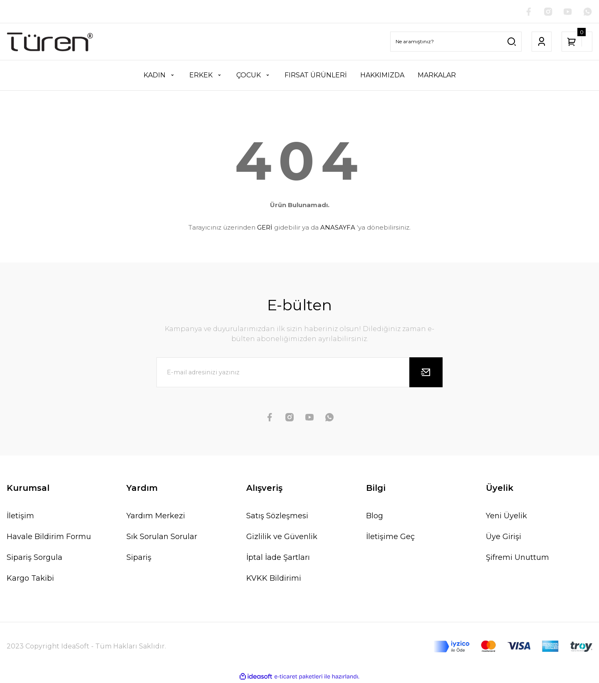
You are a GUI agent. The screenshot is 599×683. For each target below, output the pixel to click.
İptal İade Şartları (278, 557)
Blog (374, 515)
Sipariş (138, 557)
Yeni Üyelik (506, 515)
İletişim (20, 515)
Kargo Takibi (30, 578)
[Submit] (426, 372)
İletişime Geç (390, 536)
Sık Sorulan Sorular (161, 536)
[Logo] (50, 42)
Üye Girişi (503, 536)
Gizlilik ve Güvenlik (281, 536)
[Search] (456, 42)
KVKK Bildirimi (273, 578)
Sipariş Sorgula (34, 557)
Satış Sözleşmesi (277, 515)
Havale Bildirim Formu (49, 536)
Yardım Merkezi (155, 515)
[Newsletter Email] (299, 372)
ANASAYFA (337, 228)
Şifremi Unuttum (517, 557)
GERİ (264, 228)
